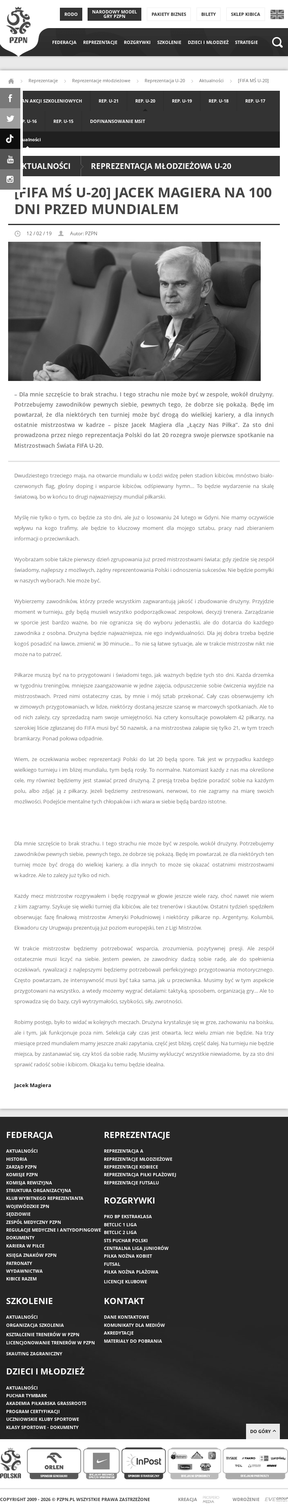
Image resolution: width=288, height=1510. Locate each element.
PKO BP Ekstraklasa (128, 1216)
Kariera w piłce (25, 1246)
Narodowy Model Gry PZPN (114, 14)
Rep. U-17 (255, 101)
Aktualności (27, 139)
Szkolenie (169, 42)
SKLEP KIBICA (245, 14)
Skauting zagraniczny (34, 1353)
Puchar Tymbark (26, 1395)
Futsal (112, 1264)
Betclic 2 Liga (120, 1232)
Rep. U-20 (145, 101)
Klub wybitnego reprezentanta (45, 1198)
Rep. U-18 (219, 101)
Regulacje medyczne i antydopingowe (53, 1230)
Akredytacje (119, 1333)
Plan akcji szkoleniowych (49, 101)
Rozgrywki (137, 42)
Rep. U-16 (27, 121)
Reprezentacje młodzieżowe (101, 80)
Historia (16, 1159)
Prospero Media (211, 1500)
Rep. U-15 (63, 121)
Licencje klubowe (125, 1281)
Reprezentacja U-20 (165, 80)
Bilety (208, 14)
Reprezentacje (100, 42)
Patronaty (19, 1263)
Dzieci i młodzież (208, 42)
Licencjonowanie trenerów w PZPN (50, 1342)
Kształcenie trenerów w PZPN (42, 1334)
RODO (71, 14)
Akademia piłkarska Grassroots (46, 1403)
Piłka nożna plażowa (131, 1272)
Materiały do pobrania (133, 1341)
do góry (263, 1431)
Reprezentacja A (123, 1151)
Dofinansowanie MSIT (117, 121)
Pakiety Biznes (169, 14)
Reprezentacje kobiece (131, 1167)
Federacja (64, 42)
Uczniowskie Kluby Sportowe (42, 1419)
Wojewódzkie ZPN (27, 1206)
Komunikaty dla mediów (134, 1325)
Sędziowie (18, 1214)
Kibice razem (21, 1279)
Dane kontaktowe (126, 1317)
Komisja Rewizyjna (29, 1183)
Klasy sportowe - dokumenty (42, 1427)
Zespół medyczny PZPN (33, 1222)
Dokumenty (20, 1237)
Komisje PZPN (22, 1174)
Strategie (246, 42)
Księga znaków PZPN (31, 1255)
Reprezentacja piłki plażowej (140, 1174)
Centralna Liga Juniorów (136, 1248)
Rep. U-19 (182, 101)
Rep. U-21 (109, 101)
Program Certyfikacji (33, 1411)
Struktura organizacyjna (38, 1190)
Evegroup (276, 1499)
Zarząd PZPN (21, 1167)
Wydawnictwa (24, 1271)
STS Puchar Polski (126, 1240)
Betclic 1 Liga (120, 1224)
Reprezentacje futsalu (131, 1183)
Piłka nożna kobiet (128, 1256)
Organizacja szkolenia (35, 1325)
